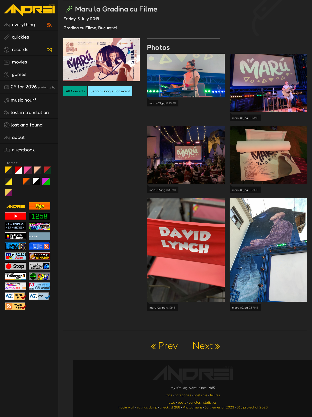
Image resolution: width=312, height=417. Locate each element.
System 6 (38, 183)
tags (169, 395)
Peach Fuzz (39, 172)
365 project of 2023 (252, 407)
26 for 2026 (29, 87)
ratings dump (147, 407)
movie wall (126, 407)
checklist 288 (170, 407)
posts (182, 402)
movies (15, 62)
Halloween (28, 183)
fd (29, 172)
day (20, 172)
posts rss (200, 395)
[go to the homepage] (29, 13)
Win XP (18, 181)
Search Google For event (110, 91)
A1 (48, 183)
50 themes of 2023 (219, 407)
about (14, 137)
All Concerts (75, 91)
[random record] (50, 49)
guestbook (19, 150)
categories (183, 395)
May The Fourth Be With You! (10, 183)
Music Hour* (20, 100)
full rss (215, 395)
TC (10, 194)
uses (172, 402)
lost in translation (26, 112)
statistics (209, 402)
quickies (16, 37)
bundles (195, 402)
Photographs (192, 407)
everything (19, 24)
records (16, 49)
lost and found (23, 125)
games (15, 74)
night (10, 172)
